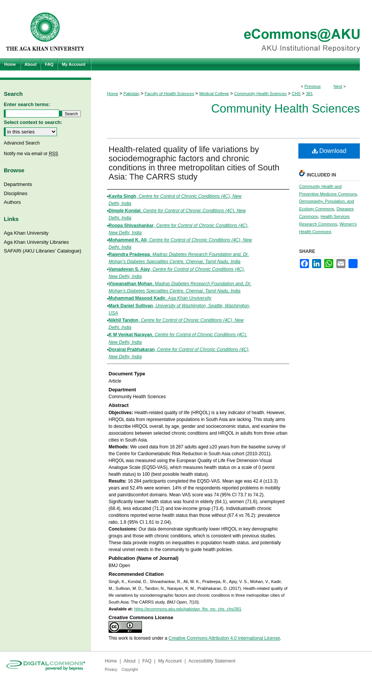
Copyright (129, 669)
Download (329, 151)
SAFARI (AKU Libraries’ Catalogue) (42, 251)
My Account (170, 661)
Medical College (214, 93)
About (130, 661)
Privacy (111, 669)
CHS (296, 93)
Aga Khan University (26, 233)
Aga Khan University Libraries (36, 242)
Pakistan (131, 93)
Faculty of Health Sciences (169, 93)
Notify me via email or (31, 153)
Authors (12, 202)
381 (309, 93)
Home (112, 93)
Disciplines (15, 193)
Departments (18, 184)
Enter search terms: (27, 104)
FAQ (146, 661)
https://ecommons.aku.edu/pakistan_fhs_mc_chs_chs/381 (187, 609)
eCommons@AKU (231, 29)
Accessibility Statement (212, 661)
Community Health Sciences (260, 93)
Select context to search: (33, 122)
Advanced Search (22, 143)
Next (338, 86)
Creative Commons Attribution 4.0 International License (224, 638)
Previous (312, 86)
